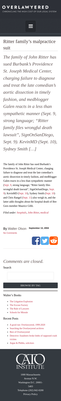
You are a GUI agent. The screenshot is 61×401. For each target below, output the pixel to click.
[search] (27, 276)
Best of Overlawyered (20, 332)
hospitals (21, 212)
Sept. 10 (23, 193)
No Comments (10, 233)
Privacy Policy (30, 394)
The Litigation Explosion (21, 301)
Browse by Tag (30, 285)
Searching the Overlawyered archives (27, 328)
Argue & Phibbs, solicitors (22, 343)
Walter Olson (17, 228)
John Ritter (33, 212)
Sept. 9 (7, 185)
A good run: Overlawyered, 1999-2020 (27, 325)
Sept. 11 (27, 197)
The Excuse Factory (19, 305)
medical (44, 212)
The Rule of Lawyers (19, 308)
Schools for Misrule (19, 312)
